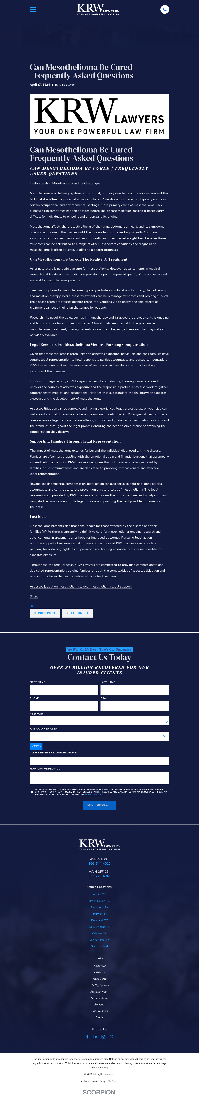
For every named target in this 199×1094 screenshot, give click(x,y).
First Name (37, 682)
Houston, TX (99, 914)
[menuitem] (84, 1081)
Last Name (107, 682)
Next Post (77, 613)
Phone (34, 698)
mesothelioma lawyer (74, 586)
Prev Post (45, 613)
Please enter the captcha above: (53, 752)
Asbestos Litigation (44, 586)
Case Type (36, 714)
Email (104, 698)
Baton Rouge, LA (99, 901)
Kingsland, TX (99, 920)
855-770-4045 (99, 876)
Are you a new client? (45, 728)
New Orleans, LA (99, 927)
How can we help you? (45, 768)
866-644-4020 (99, 863)
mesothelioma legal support (111, 586)
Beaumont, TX (99, 907)
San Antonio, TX (99, 940)
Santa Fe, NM (99, 946)
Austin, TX (99, 894)
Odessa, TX (99, 933)
